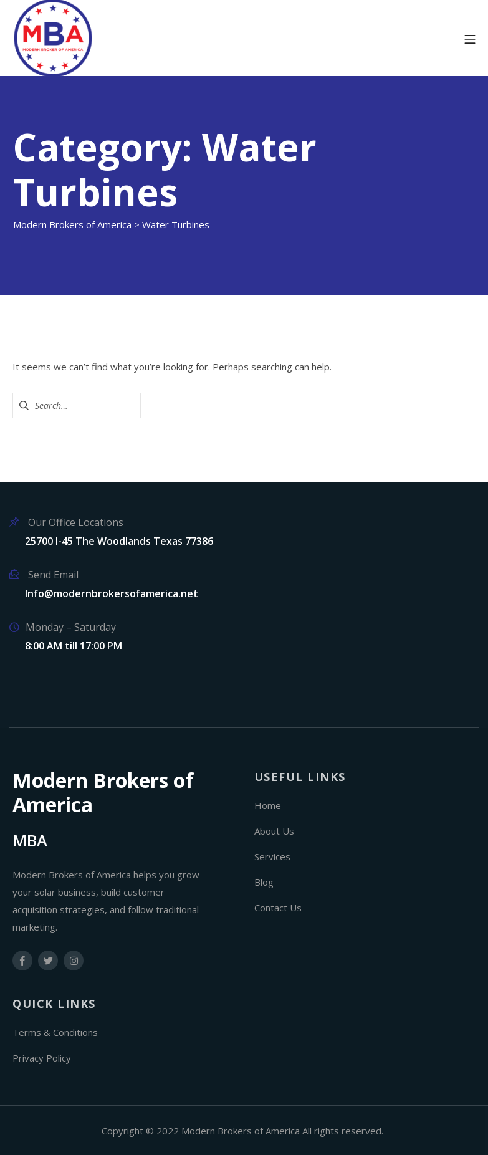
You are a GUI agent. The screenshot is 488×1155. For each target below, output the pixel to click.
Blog (264, 882)
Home (267, 805)
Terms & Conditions (55, 1032)
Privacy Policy (41, 1058)
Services (272, 856)
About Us (274, 831)
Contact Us (278, 907)
